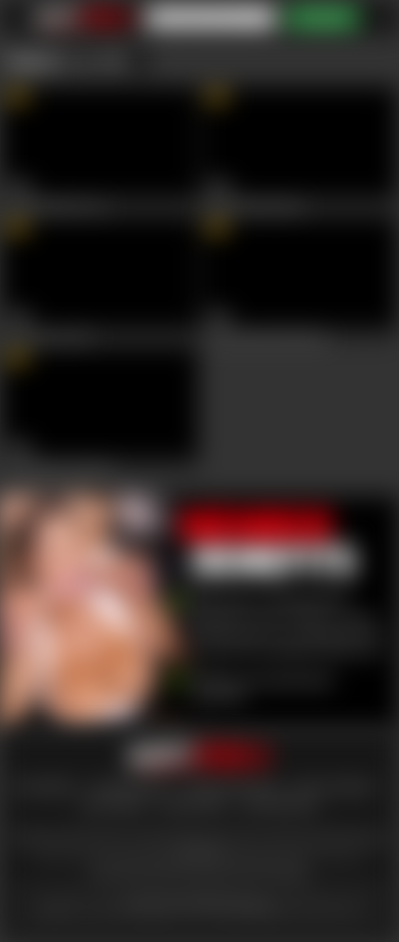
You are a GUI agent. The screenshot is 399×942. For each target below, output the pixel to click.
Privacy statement (334, 787)
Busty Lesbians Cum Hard (49, 336)
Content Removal (279, 805)
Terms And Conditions (232, 787)
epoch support (113, 805)
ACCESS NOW (322, 17)
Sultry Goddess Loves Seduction (60, 467)
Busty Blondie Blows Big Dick (255, 205)
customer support (129, 787)
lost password (43, 787)
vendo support (193, 805)
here (58, 910)
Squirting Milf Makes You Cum (57, 205)
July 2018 (104, 61)
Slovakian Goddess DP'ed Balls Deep (266, 336)
